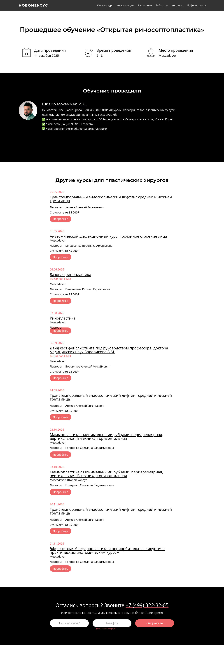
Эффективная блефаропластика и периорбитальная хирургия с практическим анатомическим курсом (107, 550)
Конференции (125, 5)
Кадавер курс (105, 5)
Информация (195, 5)
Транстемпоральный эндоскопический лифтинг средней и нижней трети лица (111, 198)
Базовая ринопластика (70, 274)
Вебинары (162, 5)
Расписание (144, 5)
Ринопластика (62, 318)
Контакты (177, 5)
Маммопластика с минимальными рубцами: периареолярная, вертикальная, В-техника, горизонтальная (106, 436)
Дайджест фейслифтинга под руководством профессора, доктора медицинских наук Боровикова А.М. (109, 349)
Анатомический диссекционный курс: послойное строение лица (108, 236)
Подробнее (60, 219)
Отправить (154, 623)
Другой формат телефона (105, 628)
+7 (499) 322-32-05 (147, 605)
